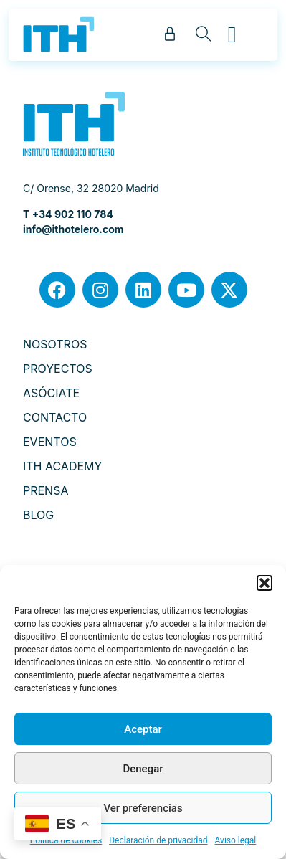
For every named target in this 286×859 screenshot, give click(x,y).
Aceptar (143, 729)
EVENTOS (50, 442)
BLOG (38, 515)
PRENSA (46, 490)
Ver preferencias (142, 808)
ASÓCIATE (51, 393)
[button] (264, 583)
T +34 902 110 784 (68, 214)
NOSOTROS (55, 344)
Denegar (143, 768)
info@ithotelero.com (73, 229)
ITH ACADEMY (62, 466)
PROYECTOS (57, 368)
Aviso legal (236, 840)
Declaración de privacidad (158, 840)
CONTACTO (55, 417)
